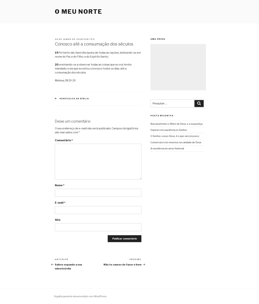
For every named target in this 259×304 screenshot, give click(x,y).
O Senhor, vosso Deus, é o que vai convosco (174, 136)
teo (92, 39)
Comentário (64, 140)
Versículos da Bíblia (74, 98)
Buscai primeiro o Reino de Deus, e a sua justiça (176, 123)
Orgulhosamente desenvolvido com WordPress (80, 296)
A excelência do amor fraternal (167, 148)
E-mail (60, 202)
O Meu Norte (78, 11)
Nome (59, 185)
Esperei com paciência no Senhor (168, 130)
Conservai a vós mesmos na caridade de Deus (175, 142)
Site (57, 219)
